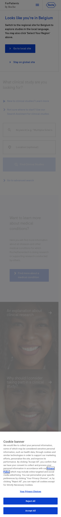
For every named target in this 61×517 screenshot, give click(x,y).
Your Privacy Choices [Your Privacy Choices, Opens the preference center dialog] (30, 492)
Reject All (30, 501)
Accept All (30, 511)
